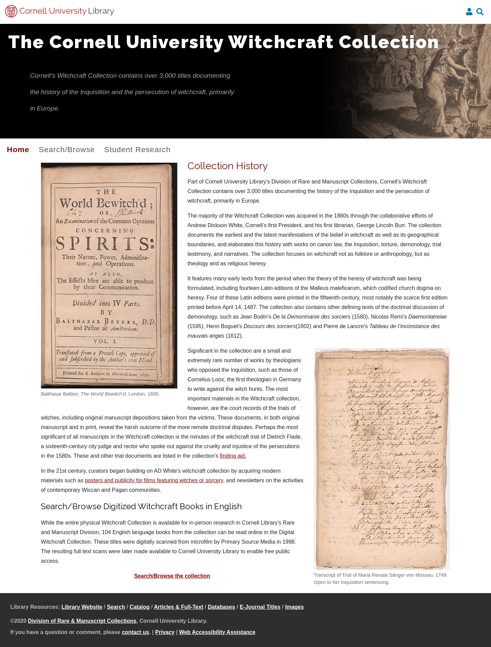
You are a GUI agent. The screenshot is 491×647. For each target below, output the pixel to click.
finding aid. (233, 456)
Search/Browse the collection (172, 576)
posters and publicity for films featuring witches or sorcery (154, 480)
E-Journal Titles (260, 607)
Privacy (165, 632)
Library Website (81, 607)
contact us (135, 632)
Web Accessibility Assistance (217, 632)
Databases (221, 607)
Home (18, 149)
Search (116, 607)
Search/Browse (67, 149)
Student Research (137, 149)
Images (294, 607)
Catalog (140, 607)
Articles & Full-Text (179, 607)
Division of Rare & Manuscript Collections (82, 621)
